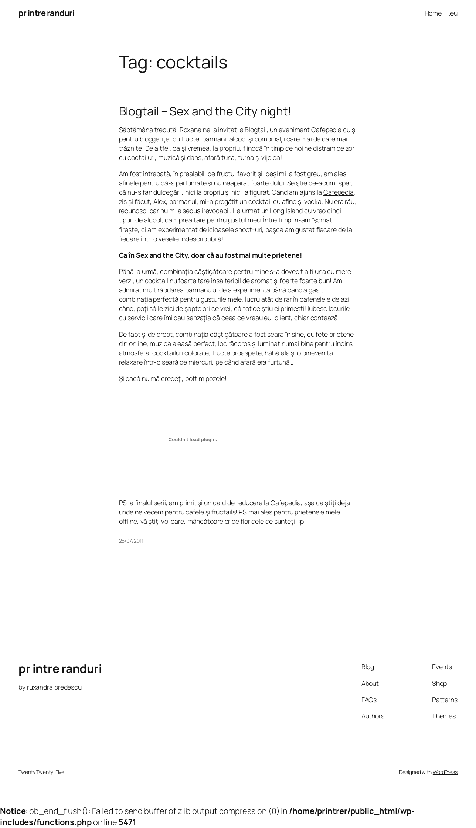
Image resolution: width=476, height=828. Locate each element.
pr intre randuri (46, 13)
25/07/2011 (131, 540)
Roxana (190, 129)
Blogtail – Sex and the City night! (205, 111)
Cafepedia (338, 192)
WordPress (445, 771)
